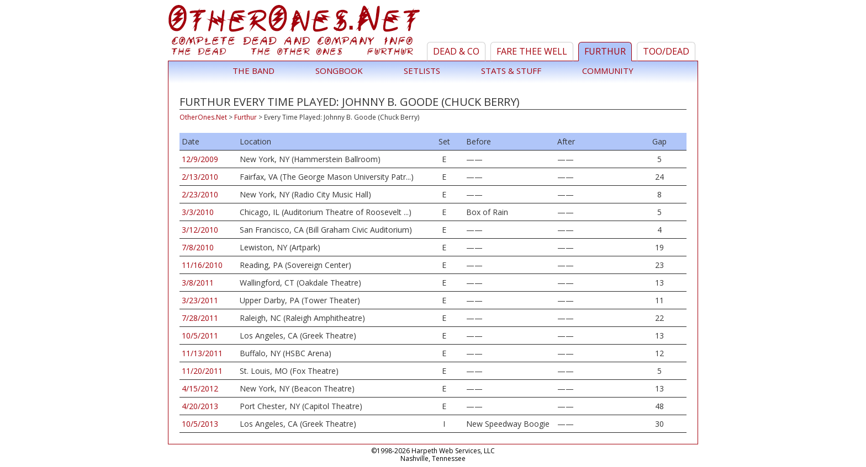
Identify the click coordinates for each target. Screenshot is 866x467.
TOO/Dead (666, 51)
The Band (253, 70)
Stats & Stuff (511, 70)
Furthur (605, 51)
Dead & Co (456, 51)
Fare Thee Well (532, 51)
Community (607, 70)
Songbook (339, 70)
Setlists (422, 70)
